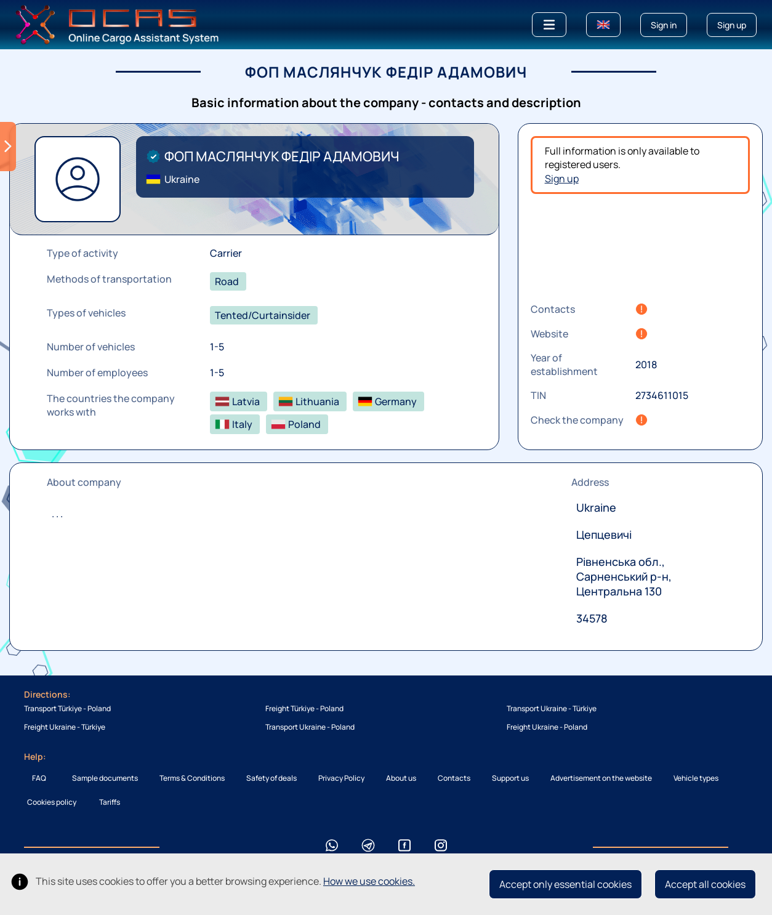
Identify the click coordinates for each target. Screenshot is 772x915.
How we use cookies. (369, 881)
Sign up (562, 178)
